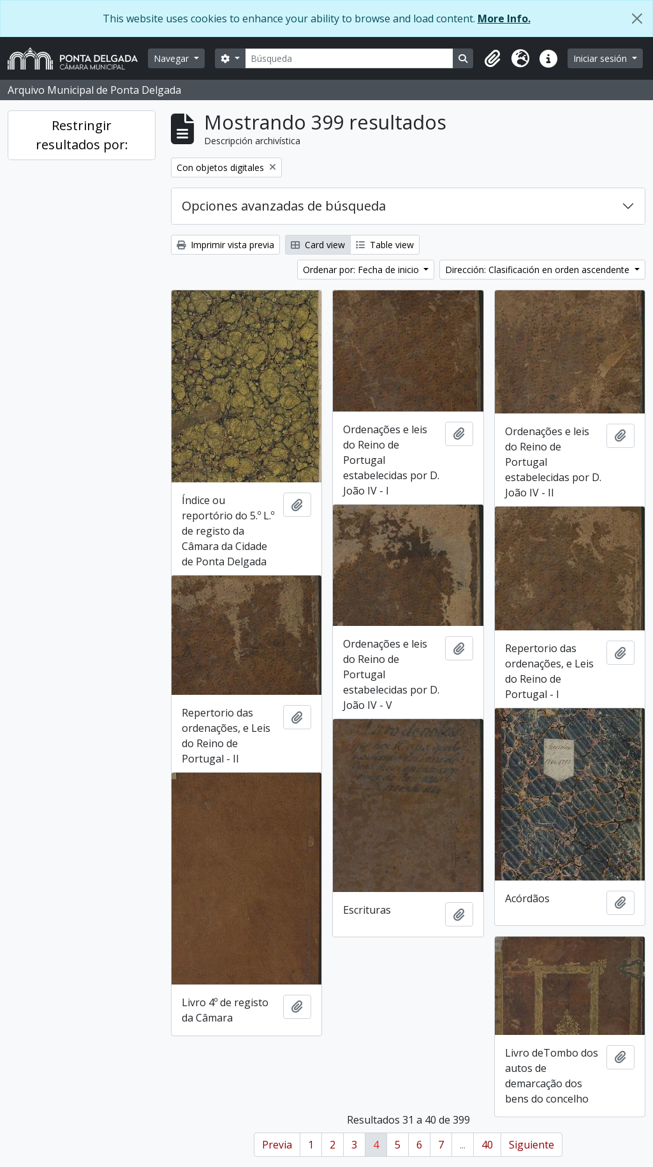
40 (487, 1145)
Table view (385, 245)
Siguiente (531, 1145)
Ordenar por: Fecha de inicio (362, 270)
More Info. (504, 18)
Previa (277, 1145)
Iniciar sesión (601, 58)
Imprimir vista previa (225, 245)
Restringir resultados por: (82, 135)
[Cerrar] (637, 18)
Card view (318, 245)
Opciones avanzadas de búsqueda (284, 205)
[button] (492, 59)
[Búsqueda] (349, 58)
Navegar (172, 58)
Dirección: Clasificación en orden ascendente (538, 270)
